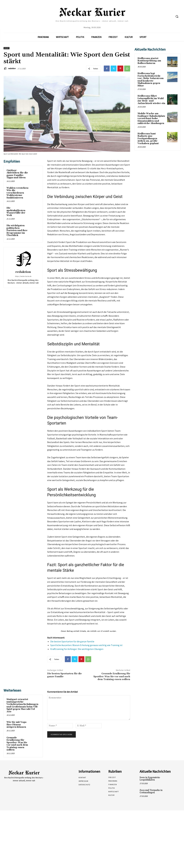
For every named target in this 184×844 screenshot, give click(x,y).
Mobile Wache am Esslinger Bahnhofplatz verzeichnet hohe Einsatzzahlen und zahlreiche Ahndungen (151, 118)
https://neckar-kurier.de (23, 276)
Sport (6, 48)
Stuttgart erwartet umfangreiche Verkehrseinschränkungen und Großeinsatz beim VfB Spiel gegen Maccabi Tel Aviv (22, 705)
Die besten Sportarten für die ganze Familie (72, 641)
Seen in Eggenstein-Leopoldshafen (150, 778)
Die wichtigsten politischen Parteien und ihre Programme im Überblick (17, 230)
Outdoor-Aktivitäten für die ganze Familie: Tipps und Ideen (17, 174)
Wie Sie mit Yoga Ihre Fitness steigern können (16, 724)
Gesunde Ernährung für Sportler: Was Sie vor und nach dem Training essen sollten (111, 676)
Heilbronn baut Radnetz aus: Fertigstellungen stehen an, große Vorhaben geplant (148, 138)
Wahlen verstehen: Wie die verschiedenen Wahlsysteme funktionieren (18, 193)
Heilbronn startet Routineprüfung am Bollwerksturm (149, 61)
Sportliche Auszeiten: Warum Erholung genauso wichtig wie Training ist (86, 645)
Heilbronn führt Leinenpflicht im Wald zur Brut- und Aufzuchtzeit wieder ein (151, 100)
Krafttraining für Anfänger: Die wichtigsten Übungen (76, 649)
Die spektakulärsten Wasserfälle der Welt (16, 212)
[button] (176, 16)
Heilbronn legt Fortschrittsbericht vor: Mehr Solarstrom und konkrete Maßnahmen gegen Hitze (151, 79)
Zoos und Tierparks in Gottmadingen (151, 791)
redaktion (12, 68)
